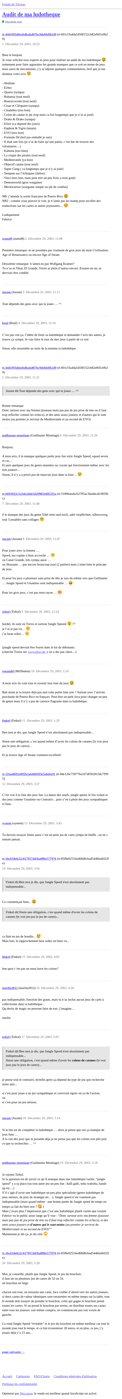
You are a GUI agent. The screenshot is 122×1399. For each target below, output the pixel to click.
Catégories (23, 1376)
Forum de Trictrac (13, 4)
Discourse (26, 1393)
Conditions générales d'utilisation (75, 1376)
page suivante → (13, 1352)
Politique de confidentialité (19, 1384)
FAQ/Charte (42, 1376)
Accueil (7, 1376)
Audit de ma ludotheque (31, 14)
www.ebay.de (36, 652)
